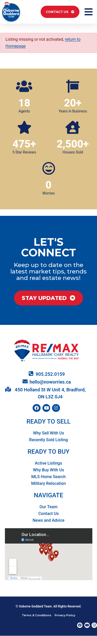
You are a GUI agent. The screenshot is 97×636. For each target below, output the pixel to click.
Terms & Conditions (36, 615)
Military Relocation (48, 483)
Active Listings (48, 463)
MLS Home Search (48, 476)
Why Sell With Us (48, 433)
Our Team (48, 506)
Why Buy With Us (48, 469)
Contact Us (48, 513)
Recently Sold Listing (48, 439)
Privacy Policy (65, 615)
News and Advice (48, 520)
